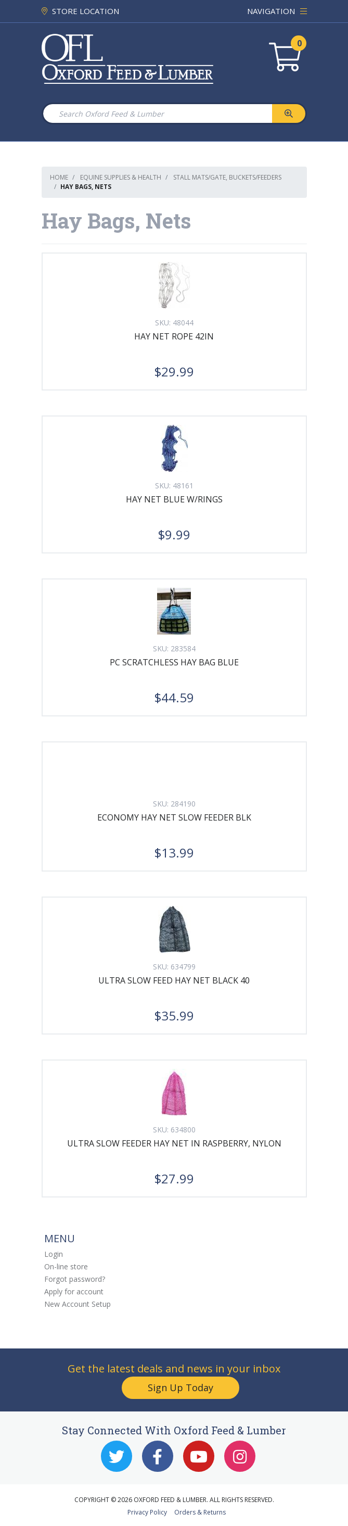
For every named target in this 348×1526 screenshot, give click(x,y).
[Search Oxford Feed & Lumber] (157, 113)
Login (53, 1254)
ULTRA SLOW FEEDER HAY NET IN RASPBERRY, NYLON (174, 1143)
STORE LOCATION (80, 11)
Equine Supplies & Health (120, 177)
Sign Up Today (180, 1387)
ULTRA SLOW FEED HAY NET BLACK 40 (174, 980)
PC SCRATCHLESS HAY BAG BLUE (174, 662)
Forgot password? (74, 1279)
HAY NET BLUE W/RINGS (174, 499)
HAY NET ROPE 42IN (174, 336)
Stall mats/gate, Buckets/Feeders (227, 177)
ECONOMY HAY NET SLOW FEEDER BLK (174, 817)
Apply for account (74, 1291)
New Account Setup (77, 1304)
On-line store (66, 1266)
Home (59, 177)
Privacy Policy (147, 1512)
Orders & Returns (200, 1512)
